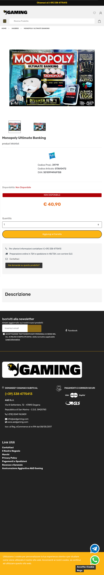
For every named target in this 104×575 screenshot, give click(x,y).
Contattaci (12, 259)
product (6, 143)
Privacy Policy (9, 458)
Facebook (71, 330)
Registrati (34, 328)
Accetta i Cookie (85, 567)
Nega (79, 570)
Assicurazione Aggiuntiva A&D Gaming (22, 468)
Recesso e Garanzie (12, 465)
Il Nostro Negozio (11, 451)
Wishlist (15, 143)
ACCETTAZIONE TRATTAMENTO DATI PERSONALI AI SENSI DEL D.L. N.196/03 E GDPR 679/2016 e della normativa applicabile (30, 337)
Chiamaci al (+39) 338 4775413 (52, 3)
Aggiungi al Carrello (52, 234)
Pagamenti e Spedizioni (14, 461)
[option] (52, 78)
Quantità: (7, 218)
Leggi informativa (12, 340)
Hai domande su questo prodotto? (24, 265)
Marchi (5, 454)
